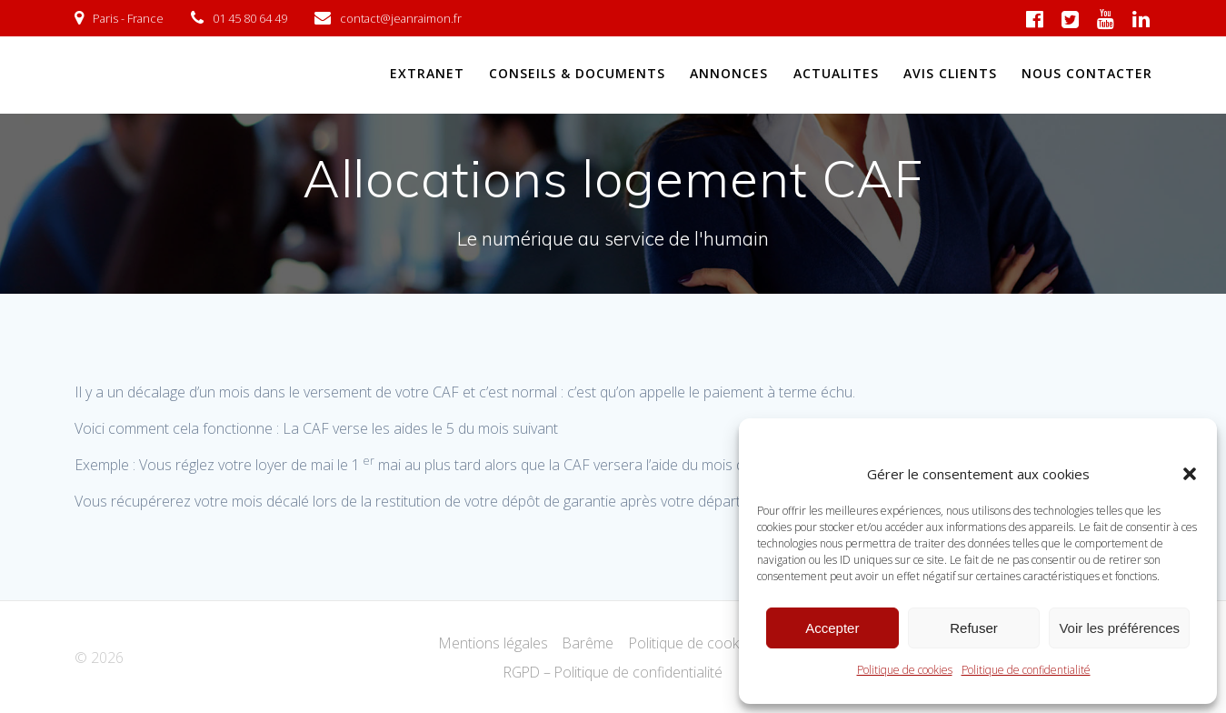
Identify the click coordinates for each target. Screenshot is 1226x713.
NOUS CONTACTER (1087, 73)
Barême (587, 643)
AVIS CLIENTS (950, 73)
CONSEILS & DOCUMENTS (577, 73)
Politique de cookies (904, 670)
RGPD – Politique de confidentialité (612, 672)
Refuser (974, 628)
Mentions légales (492, 643)
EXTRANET (427, 73)
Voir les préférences (1119, 628)
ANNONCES (729, 73)
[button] (1190, 474)
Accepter (832, 628)
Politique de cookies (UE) (709, 643)
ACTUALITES (836, 73)
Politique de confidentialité (1026, 670)
